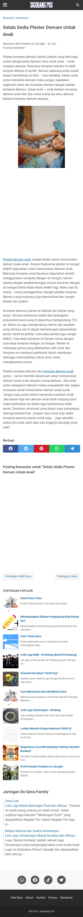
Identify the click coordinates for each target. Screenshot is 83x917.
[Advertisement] (41, 213)
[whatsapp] (57, 449)
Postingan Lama (67, 576)
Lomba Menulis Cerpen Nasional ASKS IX (45, 728)
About (29, 897)
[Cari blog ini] (77, 5)
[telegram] (72, 449)
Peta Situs (16, 897)
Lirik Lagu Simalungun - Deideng (40, 710)
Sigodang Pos (47, 911)
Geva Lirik (12, 801)
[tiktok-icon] (48, 880)
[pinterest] (41, 449)
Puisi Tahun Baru (30, 636)
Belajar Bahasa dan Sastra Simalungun (32, 831)
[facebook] (10, 449)
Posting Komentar (14, 47)
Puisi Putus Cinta (31, 598)
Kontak (40, 897)
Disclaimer (66, 897)
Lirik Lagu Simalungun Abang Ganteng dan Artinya (40, 835)
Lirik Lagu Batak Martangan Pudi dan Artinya (36, 805)
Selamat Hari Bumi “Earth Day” (39, 673)
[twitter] (26, 449)
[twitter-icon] (61, 880)
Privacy (52, 897)
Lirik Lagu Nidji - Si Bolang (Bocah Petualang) (48, 654)
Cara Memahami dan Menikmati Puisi (43, 691)
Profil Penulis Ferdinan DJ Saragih (41, 766)
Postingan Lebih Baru (18, 576)
